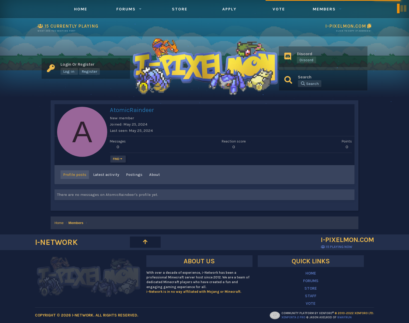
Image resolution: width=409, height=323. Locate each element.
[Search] (309, 83)
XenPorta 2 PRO (293, 317)
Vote (279, 9)
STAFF (310, 296)
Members (324, 9)
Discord (306, 60)
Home (80, 9)
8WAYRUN (344, 317)
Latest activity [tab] (106, 174)
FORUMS (310, 280)
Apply (229, 9)
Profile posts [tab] (74, 174)
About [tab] (154, 174)
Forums (126, 9)
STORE (310, 288)
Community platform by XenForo (327, 313)
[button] (140, 9)
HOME (310, 273)
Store (180, 9)
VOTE (311, 303)
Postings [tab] (134, 174)
